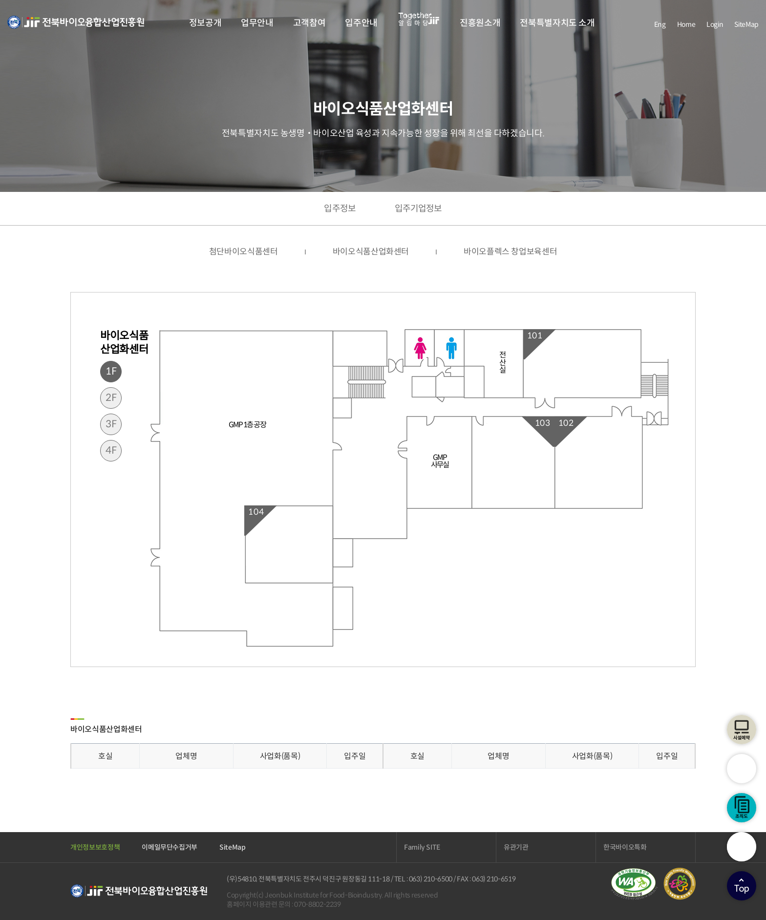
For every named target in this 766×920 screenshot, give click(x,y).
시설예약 (741, 729)
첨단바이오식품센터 (243, 252)
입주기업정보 (418, 208)
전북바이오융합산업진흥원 (75, 28)
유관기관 (516, 847)
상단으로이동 (741, 885)
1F (111, 371)
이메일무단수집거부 (169, 847)
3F (111, 424)
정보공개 (205, 23)
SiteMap (746, 24)
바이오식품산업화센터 (371, 252)
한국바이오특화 (625, 847)
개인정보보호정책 (95, 847)
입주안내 (361, 23)
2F (111, 398)
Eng (660, 24)
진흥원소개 (480, 23)
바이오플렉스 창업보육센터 (510, 252)
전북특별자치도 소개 (557, 23)
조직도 (741, 807)
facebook (637, 24)
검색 (741, 846)
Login (714, 24)
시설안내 (741, 768)
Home (686, 24)
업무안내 (257, 23)
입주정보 (339, 208)
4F (111, 450)
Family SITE (422, 847)
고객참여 (309, 23)
